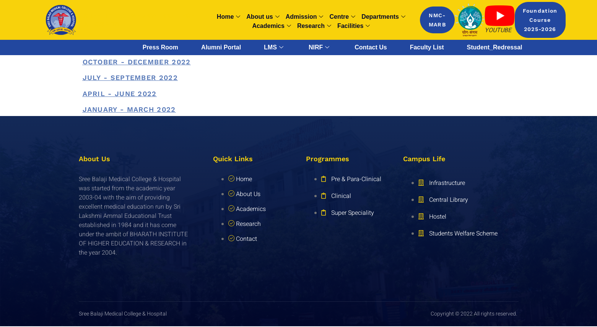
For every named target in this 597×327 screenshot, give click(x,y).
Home (228, 16)
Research (314, 26)
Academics (271, 26)
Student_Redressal (494, 47)
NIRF (319, 47)
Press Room (160, 47)
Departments (383, 16)
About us (262, 16)
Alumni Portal (221, 47)
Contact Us (371, 47)
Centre (342, 16)
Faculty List (427, 47)
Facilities (353, 26)
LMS (273, 47)
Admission (305, 16)
